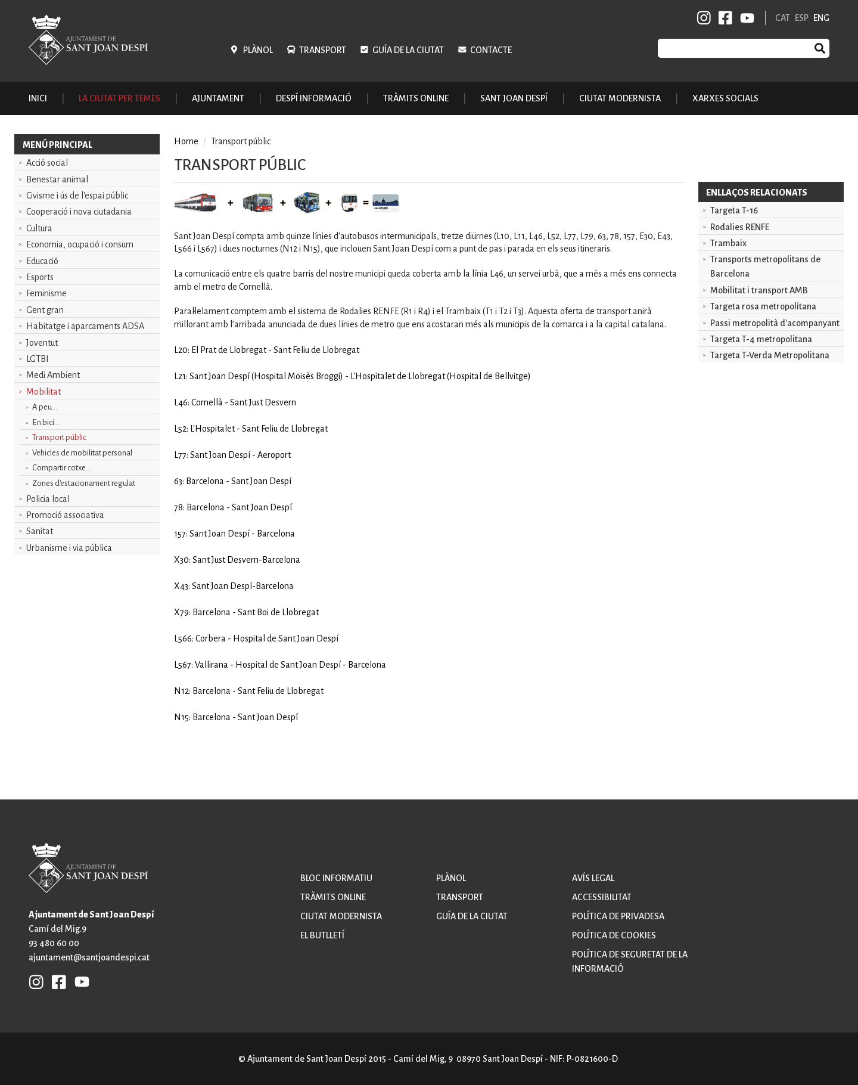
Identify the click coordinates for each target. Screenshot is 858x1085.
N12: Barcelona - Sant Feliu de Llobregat (249, 691)
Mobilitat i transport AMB (759, 290)
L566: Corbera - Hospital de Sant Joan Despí (256, 638)
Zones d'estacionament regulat (83, 483)
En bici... (46, 422)
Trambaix (728, 243)
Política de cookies (614, 935)
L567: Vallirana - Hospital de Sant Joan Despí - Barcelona (280, 664)
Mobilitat (43, 391)
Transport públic (59, 437)
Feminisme (46, 293)
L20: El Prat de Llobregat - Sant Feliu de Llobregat (266, 350)
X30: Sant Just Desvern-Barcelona (237, 560)
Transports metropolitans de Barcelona (765, 266)
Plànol (258, 50)
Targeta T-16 (734, 210)
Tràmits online (416, 98)
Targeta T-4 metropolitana (761, 339)
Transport (322, 50)
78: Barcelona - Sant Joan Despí (233, 507)
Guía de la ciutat (408, 50)
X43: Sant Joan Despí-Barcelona (234, 586)
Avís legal (593, 878)
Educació (42, 261)
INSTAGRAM (704, 18)
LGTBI (37, 359)
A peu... (44, 406)
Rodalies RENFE (739, 227)
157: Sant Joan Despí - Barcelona (234, 533)
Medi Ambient (53, 375)
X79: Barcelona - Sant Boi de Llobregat (246, 612)
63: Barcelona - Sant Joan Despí (232, 481)
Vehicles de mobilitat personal (82, 452)
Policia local (48, 499)
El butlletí (322, 935)
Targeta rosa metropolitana (763, 306)
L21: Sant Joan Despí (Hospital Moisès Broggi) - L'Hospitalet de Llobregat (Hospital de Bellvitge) (352, 376)
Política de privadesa (618, 916)
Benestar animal (57, 179)
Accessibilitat (602, 897)
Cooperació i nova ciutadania (79, 211)
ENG (821, 18)
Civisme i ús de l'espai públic (77, 195)
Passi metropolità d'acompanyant (775, 323)
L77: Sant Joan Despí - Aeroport (232, 455)
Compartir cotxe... (61, 467)
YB (745, 18)
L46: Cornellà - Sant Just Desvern (235, 402)
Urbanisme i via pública (69, 548)
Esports (40, 277)
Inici (38, 98)
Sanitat (39, 531)
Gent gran (45, 310)
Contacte (491, 50)
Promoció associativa (65, 515)
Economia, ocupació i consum (79, 244)
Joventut (42, 343)
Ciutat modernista (341, 916)
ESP (802, 18)
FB (723, 18)
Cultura (39, 228)
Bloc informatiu (336, 878)
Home (186, 141)
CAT (782, 18)
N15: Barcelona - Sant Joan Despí (236, 717)
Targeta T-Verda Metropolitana (769, 355)
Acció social (47, 163)
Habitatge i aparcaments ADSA (85, 326)
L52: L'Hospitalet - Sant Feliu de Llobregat (251, 428)
